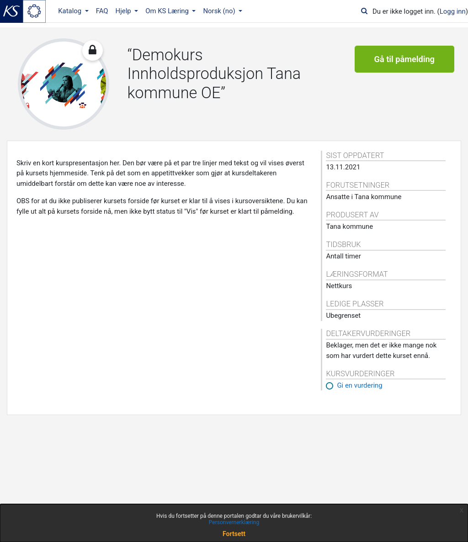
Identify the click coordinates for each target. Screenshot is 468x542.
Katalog (70, 11)
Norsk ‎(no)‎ (220, 11)
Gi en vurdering (359, 385)
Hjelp (124, 11)
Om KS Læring (168, 11)
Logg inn (453, 11)
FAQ (102, 11)
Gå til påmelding (404, 59)
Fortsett (234, 533)
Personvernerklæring (234, 522)
